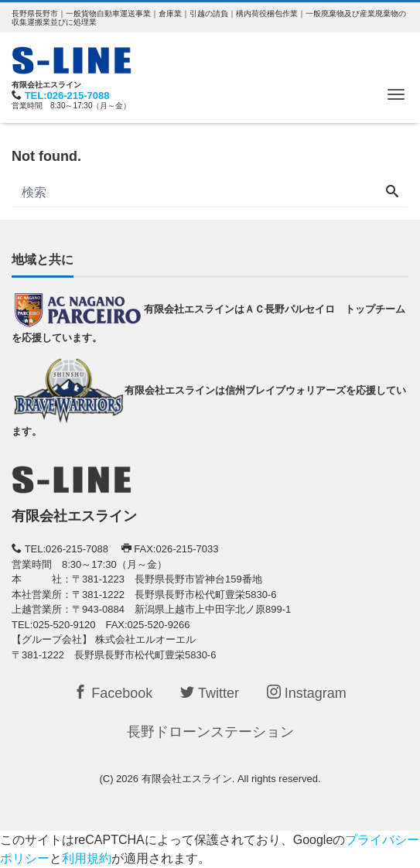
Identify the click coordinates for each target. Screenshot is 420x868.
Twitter (209, 693)
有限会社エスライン (187, 778)
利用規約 (86, 858)
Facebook (112, 693)
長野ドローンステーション (210, 732)
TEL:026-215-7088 (67, 95)
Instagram (307, 693)
